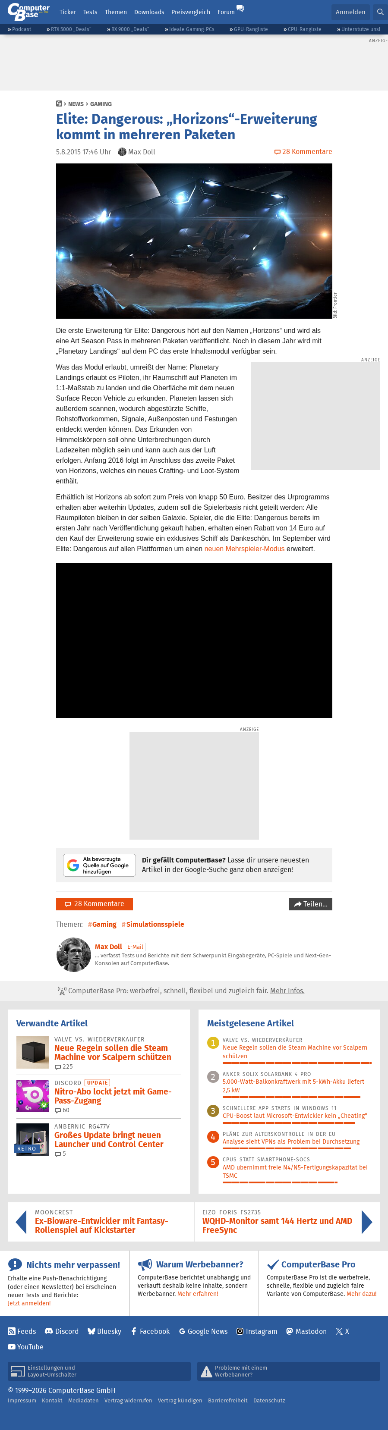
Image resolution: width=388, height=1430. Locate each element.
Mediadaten (83, 1400)
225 (64, 1066)
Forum (226, 12)
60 (62, 1110)
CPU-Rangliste (305, 29)
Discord (67, 1331)
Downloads (149, 12)
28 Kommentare (94, 904)
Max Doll (108, 947)
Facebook (155, 1331)
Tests (90, 12)
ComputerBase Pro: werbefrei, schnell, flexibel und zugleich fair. (181, 991)
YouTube (30, 1347)
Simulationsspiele (155, 924)
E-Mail (135, 947)
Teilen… (315, 904)
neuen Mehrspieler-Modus (245, 548)
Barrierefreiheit (228, 1400)
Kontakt (52, 1400)
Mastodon (311, 1331)
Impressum (22, 1400)
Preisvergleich (190, 12)
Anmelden (351, 11)
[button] (380, 12)
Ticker (68, 12)
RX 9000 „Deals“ (130, 29)
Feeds (26, 1331)
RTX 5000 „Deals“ (71, 29)
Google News (207, 1331)
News (76, 104)
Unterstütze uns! (360, 29)
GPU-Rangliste (251, 29)
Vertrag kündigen (180, 1400)
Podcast (21, 29)
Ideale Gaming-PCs (192, 29)
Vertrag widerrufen (128, 1400)
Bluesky (109, 1331)
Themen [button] (116, 12)
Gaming (101, 104)
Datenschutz (269, 1400)
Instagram (262, 1331)
